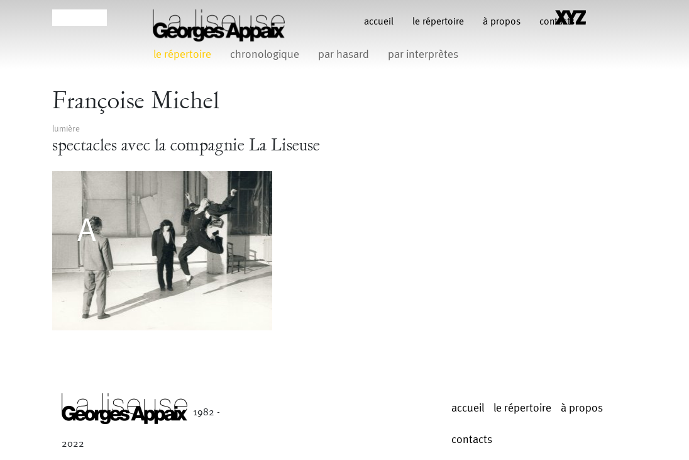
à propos (502, 21)
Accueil (379, 21)
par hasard (343, 54)
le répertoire (438, 21)
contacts (471, 440)
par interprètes (423, 54)
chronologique (264, 54)
